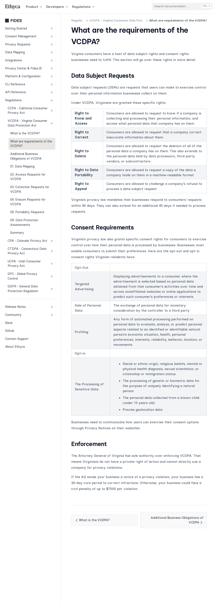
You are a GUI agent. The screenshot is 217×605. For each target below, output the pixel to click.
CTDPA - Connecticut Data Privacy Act (31, 251)
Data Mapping (29, 52)
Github (19, 330)
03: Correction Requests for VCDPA (29, 189)
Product (34, 7)
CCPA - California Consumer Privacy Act (31, 110)
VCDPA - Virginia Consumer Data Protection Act (31, 123)
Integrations (29, 60)
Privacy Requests (29, 44)
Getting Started (29, 29)
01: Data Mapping (22, 166)
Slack (19, 323)
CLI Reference (29, 84)
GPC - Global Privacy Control (31, 276)
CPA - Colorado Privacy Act (31, 241)
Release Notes (29, 307)
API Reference (29, 92)
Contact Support (16, 339)
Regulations (83, 7)
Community (29, 315)
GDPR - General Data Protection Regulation (31, 288)
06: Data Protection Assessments (24, 222)
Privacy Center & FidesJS (29, 68)
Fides (29, 20)
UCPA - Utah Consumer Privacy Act (31, 263)
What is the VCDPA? (25, 133)
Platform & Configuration (29, 76)
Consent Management (29, 36)
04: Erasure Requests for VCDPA (27, 202)
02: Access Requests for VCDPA (27, 177)
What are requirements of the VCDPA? (31, 143)
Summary (17, 233)
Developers (57, 7)
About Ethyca (15, 347)
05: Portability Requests (27, 212)
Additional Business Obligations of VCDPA (26, 156)
